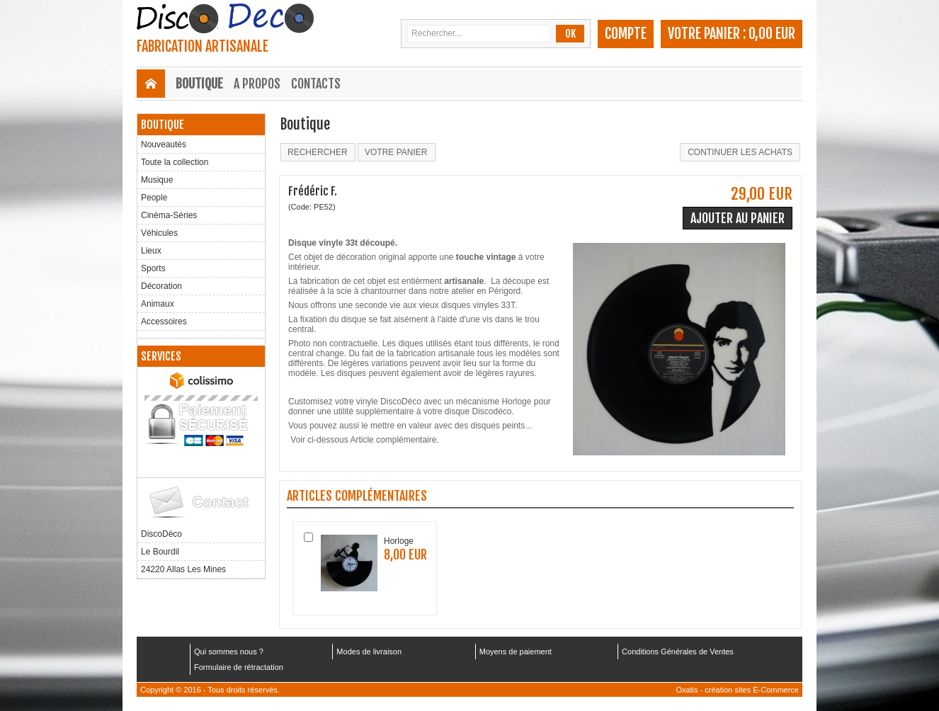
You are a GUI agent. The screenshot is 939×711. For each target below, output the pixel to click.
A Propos (257, 83)
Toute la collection (174, 162)
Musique (157, 180)
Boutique (199, 83)
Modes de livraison (369, 651)
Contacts (316, 83)
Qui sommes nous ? (228, 651)
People (154, 198)
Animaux (157, 304)
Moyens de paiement (515, 651)
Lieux (151, 251)
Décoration (161, 286)
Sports (153, 268)
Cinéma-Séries (169, 215)
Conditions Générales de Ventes (678, 651)
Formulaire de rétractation (238, 667)
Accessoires (164, 321)
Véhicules (159, 233)
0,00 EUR (772, 33)
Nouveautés (163, 144)
